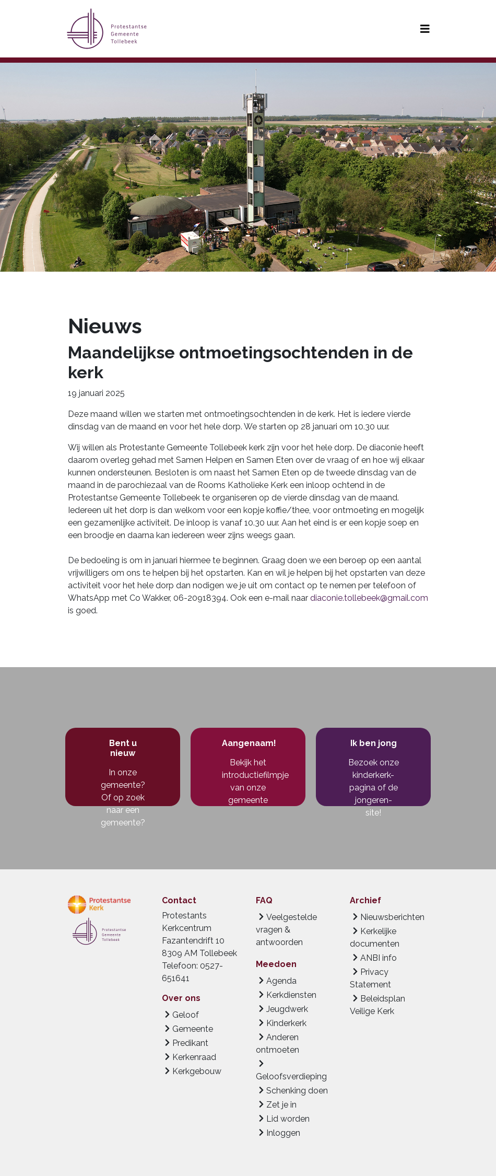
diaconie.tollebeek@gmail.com (369, 598)
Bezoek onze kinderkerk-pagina (373, 775)
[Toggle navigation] (425, 29)
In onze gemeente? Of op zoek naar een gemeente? (123, 797)
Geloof (185, 1015)
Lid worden (288, 1119)
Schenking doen (297, 1091)
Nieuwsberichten (392, 917)
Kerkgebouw (196, 1071)
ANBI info (378, 958)
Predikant (190, 1043)
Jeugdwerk (287, 1009)
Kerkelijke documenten (374, 937)
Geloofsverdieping (291, 1076)
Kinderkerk (286, 1023)
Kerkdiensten (291, 995)
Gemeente (192, 1029)
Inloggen (283, 1133)
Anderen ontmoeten (277, 1043)
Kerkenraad (194, 1057)
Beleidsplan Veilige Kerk (377, 1005)
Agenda (281, 981)
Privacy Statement (370, 978)
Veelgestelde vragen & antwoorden (286, 929)
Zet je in (281, 1105)
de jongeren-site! (376, 800)
